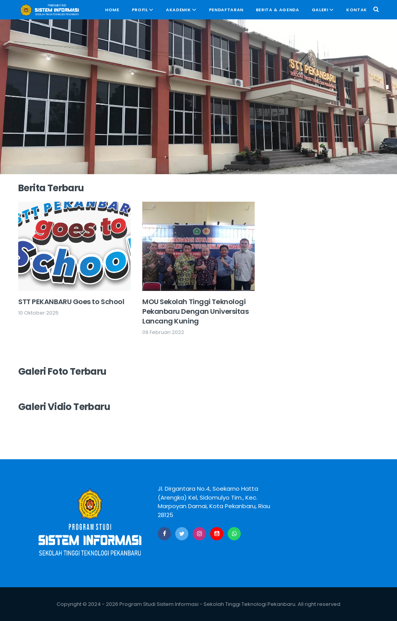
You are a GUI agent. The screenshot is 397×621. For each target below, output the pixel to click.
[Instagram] (199, 533)
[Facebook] (164, 533)
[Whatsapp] (234, 533)
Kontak (356, 10)
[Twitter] (181, 533)
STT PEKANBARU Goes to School (71, 301)
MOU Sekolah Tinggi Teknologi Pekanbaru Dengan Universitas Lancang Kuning (195, 311)
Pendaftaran (226, 10)
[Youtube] (216, 533)
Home (112, 10)
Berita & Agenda (277, 10)
